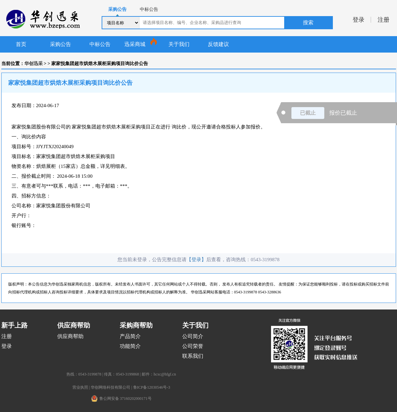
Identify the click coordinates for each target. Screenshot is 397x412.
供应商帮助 (70, 336)
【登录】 (196, 259)
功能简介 (130, 346)
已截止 (308, 113)
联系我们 (192, 356)
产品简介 (130, 336)
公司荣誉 (192, 346)
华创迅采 (33, 63)
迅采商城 (134, 44)
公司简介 (192, 336)
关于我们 (178, 44)
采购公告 (60, 44)
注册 (383, 19)
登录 (358, 19)
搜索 (308, 22)
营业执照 (80, 387)
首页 (21, 44)
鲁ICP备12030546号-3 (151, 387)
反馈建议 (218, 44)
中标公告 (100, 44)
